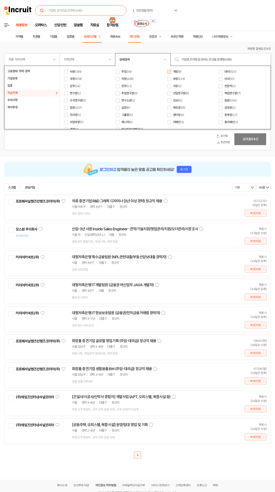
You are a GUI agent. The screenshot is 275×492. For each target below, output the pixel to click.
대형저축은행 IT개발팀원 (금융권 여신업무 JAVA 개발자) (113, 285)
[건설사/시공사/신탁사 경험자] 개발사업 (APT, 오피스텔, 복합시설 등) (121, 396)
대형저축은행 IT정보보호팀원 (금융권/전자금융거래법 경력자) (116, 312)
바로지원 (255, 213)
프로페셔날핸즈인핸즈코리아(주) (38, 201)
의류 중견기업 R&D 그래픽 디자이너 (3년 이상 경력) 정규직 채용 (117, 201)
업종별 (70, 37)
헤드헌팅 (134, 37)
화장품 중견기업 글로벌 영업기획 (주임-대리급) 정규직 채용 (114, 340)
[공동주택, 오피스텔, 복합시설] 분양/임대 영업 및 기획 (110, 424)
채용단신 (198, 37)
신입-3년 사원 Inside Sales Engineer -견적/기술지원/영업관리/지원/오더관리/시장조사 (135, 229)
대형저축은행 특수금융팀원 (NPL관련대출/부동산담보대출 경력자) (119, 257)
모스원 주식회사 (26, 229)
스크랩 (12, 187)
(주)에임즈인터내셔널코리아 (35, 397)
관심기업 (30, 187)
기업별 (53, 37)
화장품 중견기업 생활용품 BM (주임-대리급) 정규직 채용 (112, 368)
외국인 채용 (176, 37)
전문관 (153, 37)
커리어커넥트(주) (27, 257)
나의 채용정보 (220, 37)
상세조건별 (90, 37)
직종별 (36, 37)
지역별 (19, 37)
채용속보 (115, 37)
